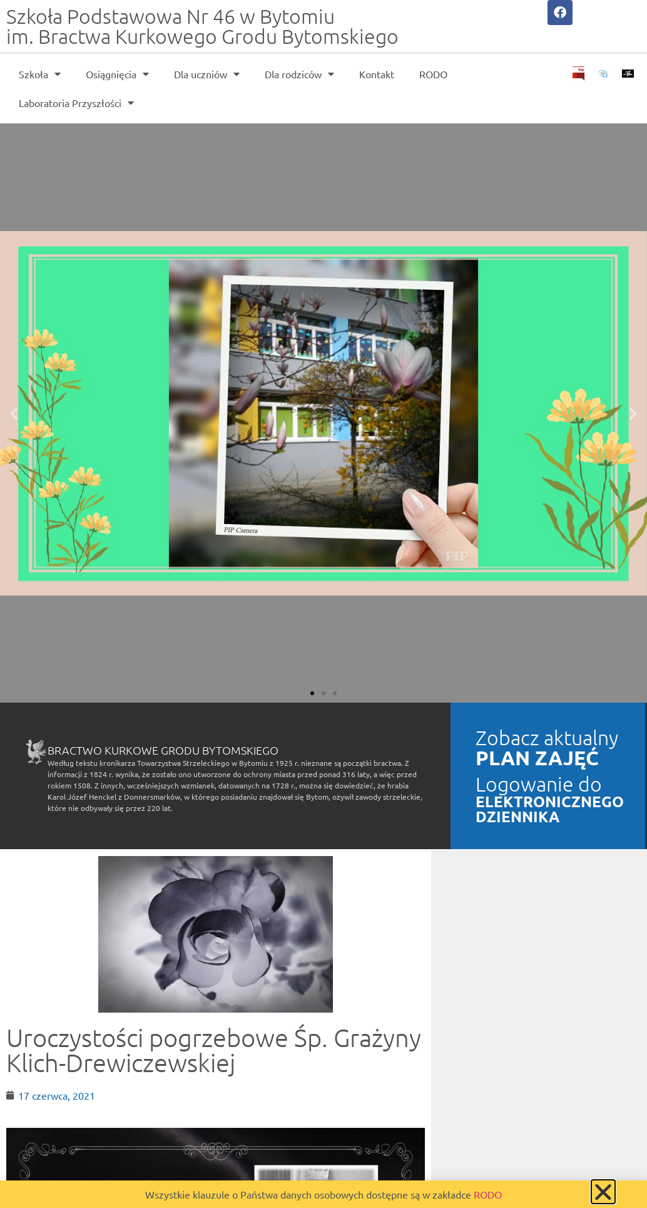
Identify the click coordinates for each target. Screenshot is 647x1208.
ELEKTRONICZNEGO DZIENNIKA (550, 809)
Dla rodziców (299, 74)
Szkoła (40, 74)
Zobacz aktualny (547, 738)
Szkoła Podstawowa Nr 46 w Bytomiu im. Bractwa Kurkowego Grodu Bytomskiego (202, 26)
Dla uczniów (207, 74)
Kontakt (376, 74)
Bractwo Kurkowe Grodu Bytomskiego (163, 750)
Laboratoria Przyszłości (76, 102)
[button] (14, 413)
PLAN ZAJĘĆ (537, 757)
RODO (433, 74)
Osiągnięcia (117, 74)
